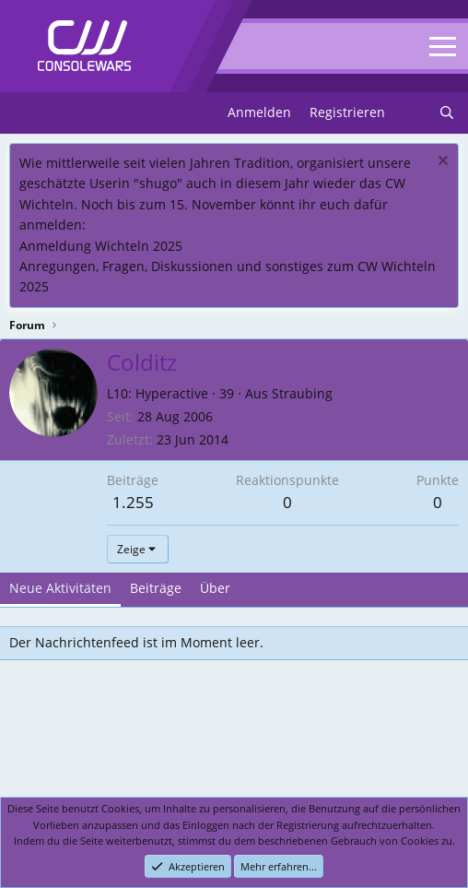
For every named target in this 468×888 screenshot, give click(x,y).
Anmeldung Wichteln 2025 (100, 246)
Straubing (302, 393)
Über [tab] (215, 588)
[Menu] (25, 113)
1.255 (133, 502)
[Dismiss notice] (441, 162)
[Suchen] (446, 112)
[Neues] (411, 112)
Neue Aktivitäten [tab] (60, 588)
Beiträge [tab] (155, 588)
